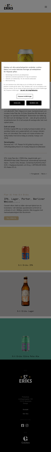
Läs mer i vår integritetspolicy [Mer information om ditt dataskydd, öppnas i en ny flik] (28, 90)
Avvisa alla (17, 103)
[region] (25, 85)
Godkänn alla (34, 103)
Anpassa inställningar (25, 96)
